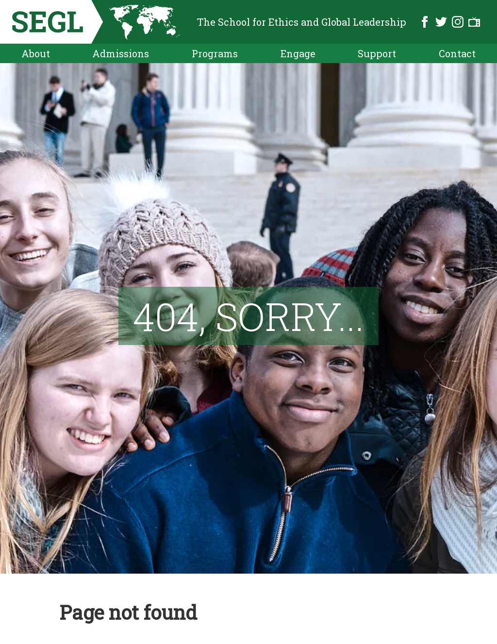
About (35, 53)
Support (377, 53)
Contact (457, 53)
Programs (215, 53)
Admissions (120, 53)
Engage (298, 53)
